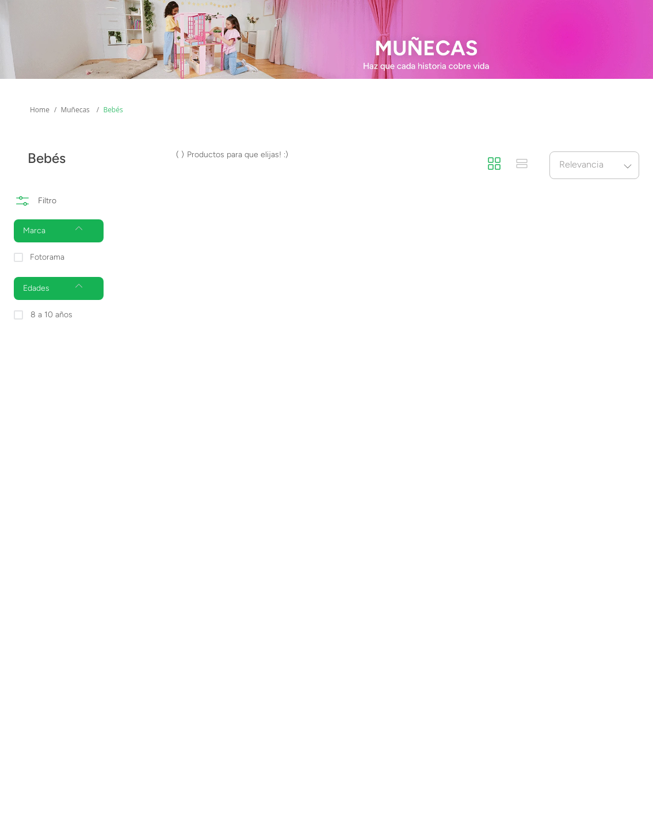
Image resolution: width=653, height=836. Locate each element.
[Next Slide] (640, 12)
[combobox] (309, 47)
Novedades (400, 84)
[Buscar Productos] (476, 47)
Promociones (503, 84)
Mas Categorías (49, 84)
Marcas (215, 84)
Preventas (303, 84)
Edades (132, 84)
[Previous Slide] (13, 12)
